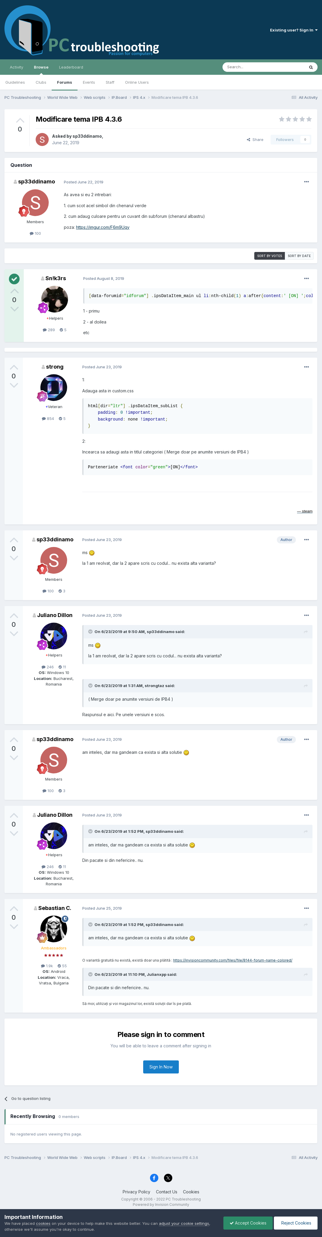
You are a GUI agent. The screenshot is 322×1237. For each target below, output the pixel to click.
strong (55, 367)
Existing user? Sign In (294, 30)
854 (48, 418)
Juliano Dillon (54, 615)
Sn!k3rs (55, 278)
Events (89, 82)
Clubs (41, 82)
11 (62, 667)
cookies (43, 1223)
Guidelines (15, 82)
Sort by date (299, 256)
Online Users (137, 82)
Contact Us (166, 1191)
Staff (110, 82)
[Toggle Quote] (91, 631)
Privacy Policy (136, 1191)
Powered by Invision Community (161, 1204)
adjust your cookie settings (184, 1223)
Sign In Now (161, 1066)
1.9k (47, 965)
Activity (16, 67)
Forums (64, 82)
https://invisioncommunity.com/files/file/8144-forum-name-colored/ (232, 960)
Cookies (191, 1191)
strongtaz (154, 685)
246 (48, 667)
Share (255, 139)
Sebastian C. (54, 908)
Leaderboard (71, 67)
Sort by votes (269, 256)
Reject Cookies (295, 1222)
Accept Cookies (248, 1222)
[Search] (248, 67)
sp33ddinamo (87, 136)
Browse (41, 70)
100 (35, 233)
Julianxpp (156, 974)
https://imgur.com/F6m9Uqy (103, 227)
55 (62, 965)
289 (49, 329)
